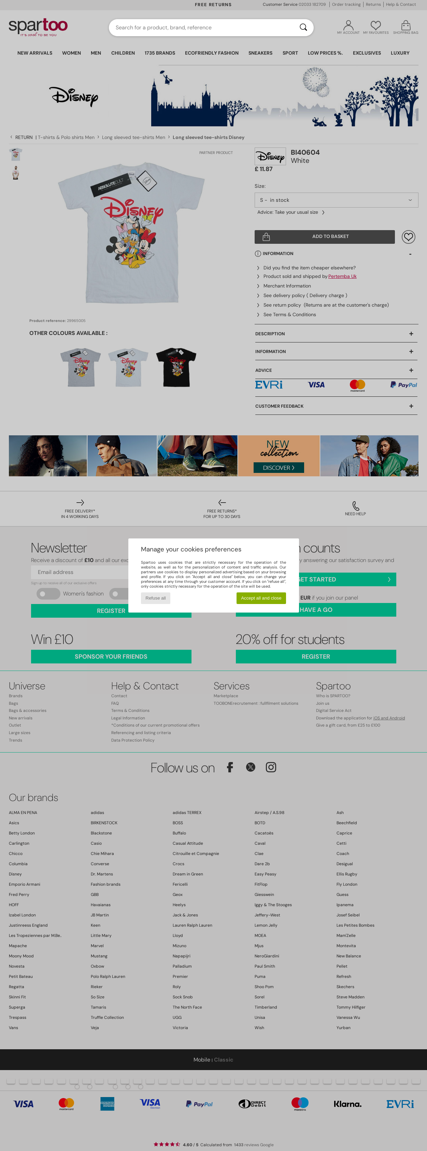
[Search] (303, 27)
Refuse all (155, 598)
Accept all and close (261, 598)
